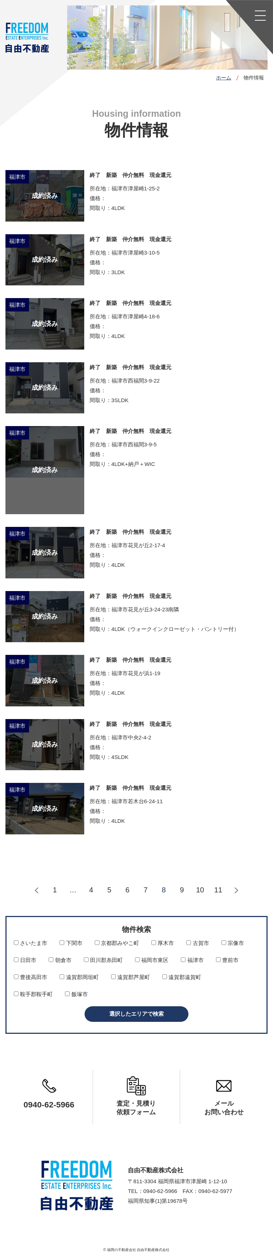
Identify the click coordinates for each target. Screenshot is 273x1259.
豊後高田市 (30, 977)
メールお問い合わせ (224, 1108)
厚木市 (162, 943)
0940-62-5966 (49, 1105)
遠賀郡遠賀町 (181, 977)
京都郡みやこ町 (117, 943)
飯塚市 (76, 994)
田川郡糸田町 (103, 960)
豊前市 (227, 960)
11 (218, 890)
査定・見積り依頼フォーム (136, 1108)
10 (200, 890)
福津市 (192, 960)
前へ (36, 890)
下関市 (71, 943)
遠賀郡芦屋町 (130, 977)
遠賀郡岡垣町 (79, 977)
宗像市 (232, 943)
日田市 (25, 960)
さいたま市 (30, 943)
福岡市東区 (151, 960)
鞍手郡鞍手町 (33, 994)
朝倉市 (60, 960)
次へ (236, 890)
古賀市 (197, 943)
